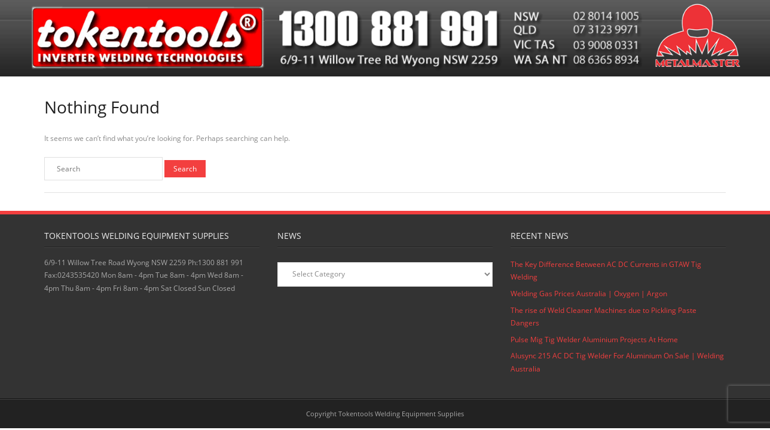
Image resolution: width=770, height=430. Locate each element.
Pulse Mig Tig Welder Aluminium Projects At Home (594, 339)
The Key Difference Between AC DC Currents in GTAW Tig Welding (606, 270)
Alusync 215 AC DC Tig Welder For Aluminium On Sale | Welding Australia (617, 362)
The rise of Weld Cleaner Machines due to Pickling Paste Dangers (603, 316)
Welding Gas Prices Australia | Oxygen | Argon (589, 293)
